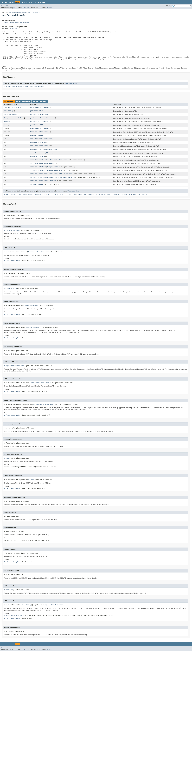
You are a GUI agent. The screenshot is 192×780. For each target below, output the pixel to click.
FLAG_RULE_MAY (9, 87)
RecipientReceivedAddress (14, 118)
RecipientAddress (10, 114)
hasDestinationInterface (39, 128)
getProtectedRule (80, 194)
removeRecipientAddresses (40, 146)
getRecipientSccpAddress (39, 121)
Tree (25, 2)
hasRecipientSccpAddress (39, 132)
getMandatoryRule (57, 194)
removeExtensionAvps (38, 142)
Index (39, 2)
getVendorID (100, 194)
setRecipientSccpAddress (39, 181)
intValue (124, 194)
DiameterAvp (14, 22)
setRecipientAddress (38, 167)
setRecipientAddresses (39, 170)
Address (7, 121)
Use (22, 2)
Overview (4, 2)
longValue (133, 194)
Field (14, 8)
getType (91, 194)
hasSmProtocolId (36, 135)
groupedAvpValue (113, 194)
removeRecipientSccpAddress (41, 153)
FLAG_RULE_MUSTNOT (37, 87)
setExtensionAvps (37, 163)
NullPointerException (12, 260)
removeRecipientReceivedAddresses (43, 149)
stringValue (142, 194)
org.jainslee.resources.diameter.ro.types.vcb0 (24, 12)
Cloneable (5, 22)
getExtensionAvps (37, 111)
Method (26, 8)
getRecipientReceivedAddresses (42, 118)
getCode (47, 194)
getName (69, 194)
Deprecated (32, 2)
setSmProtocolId (36, 184)
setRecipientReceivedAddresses (42, 177)
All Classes (4, 5)
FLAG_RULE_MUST (22, 87)
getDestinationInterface (39, 107)
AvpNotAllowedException (54, 605)
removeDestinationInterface (41, 139)
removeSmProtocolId (37, 156)
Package (10, 2)
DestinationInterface (12, 107)
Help (43, 2)
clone (19, 194)
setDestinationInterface (39, 160)
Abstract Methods (39, 101)
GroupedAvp (24, 22)
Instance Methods (23, 101)
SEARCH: (169, 6)
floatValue (38, 194)
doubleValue (27, 194)
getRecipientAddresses (39, 114)
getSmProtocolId (36, 125)
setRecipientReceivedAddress (41, 174)
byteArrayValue (9, 194)
